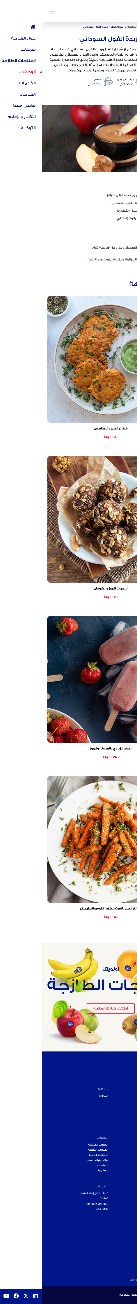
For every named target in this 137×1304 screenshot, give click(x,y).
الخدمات (126, 1186)
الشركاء (61, 1186)
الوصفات (115, 26)
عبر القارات (125, 1106)
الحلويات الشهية (56, 1149)
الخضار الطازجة (123, 1155)
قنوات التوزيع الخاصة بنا (52, 1193)
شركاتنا (61, 1089)
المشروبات (60, 1170)
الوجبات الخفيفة (95, 26)
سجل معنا (59, 1208)
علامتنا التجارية (123, 1252)
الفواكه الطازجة (122, 1149)
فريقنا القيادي (123, 1116)
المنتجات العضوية (121, 1144)
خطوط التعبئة (123, 1160)
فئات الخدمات (123, 1198)
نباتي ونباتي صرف (55, 1160)
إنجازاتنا (127, 1111)
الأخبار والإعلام (123, 1224)
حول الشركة (124, 1089)
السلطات (60, 1165)
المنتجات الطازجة (121, 1137)
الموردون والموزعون (55, 1203)
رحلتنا (128, 1096)
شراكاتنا (61, 1198)
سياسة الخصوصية (110, 1280)
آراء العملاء (125, 1203)
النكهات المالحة (56, 1155)
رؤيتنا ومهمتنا (124, 1101)
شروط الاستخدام (127, 1280)
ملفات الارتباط (93, 1280)
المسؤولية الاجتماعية (119, 1247)
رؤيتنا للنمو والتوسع (120, 1241)
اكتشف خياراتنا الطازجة (68, 1008)
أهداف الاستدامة (122, 1121)
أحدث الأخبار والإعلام (120, 1231)
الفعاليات (126, 1236)
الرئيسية (129, 26)
